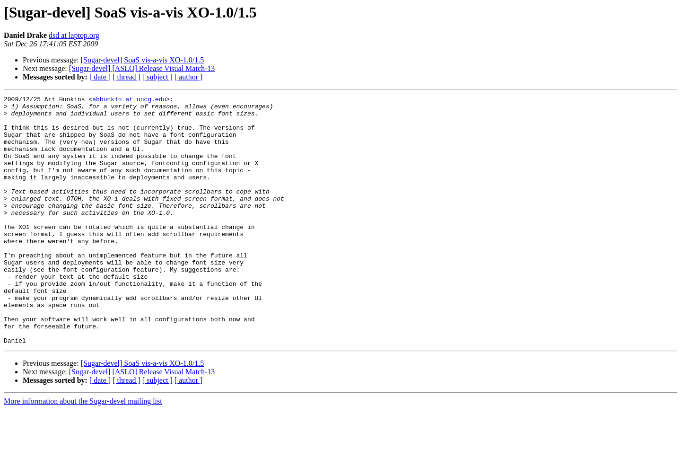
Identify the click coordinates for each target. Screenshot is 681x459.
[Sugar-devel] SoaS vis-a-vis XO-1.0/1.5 (142, 60)
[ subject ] (157, 77)
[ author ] (189, 77)
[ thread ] (126, 77)
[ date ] (100, 77)
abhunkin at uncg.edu (129, 100)
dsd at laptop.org (74, 35)
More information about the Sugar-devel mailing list (83, 451)
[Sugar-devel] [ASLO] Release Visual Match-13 (142, 68)
